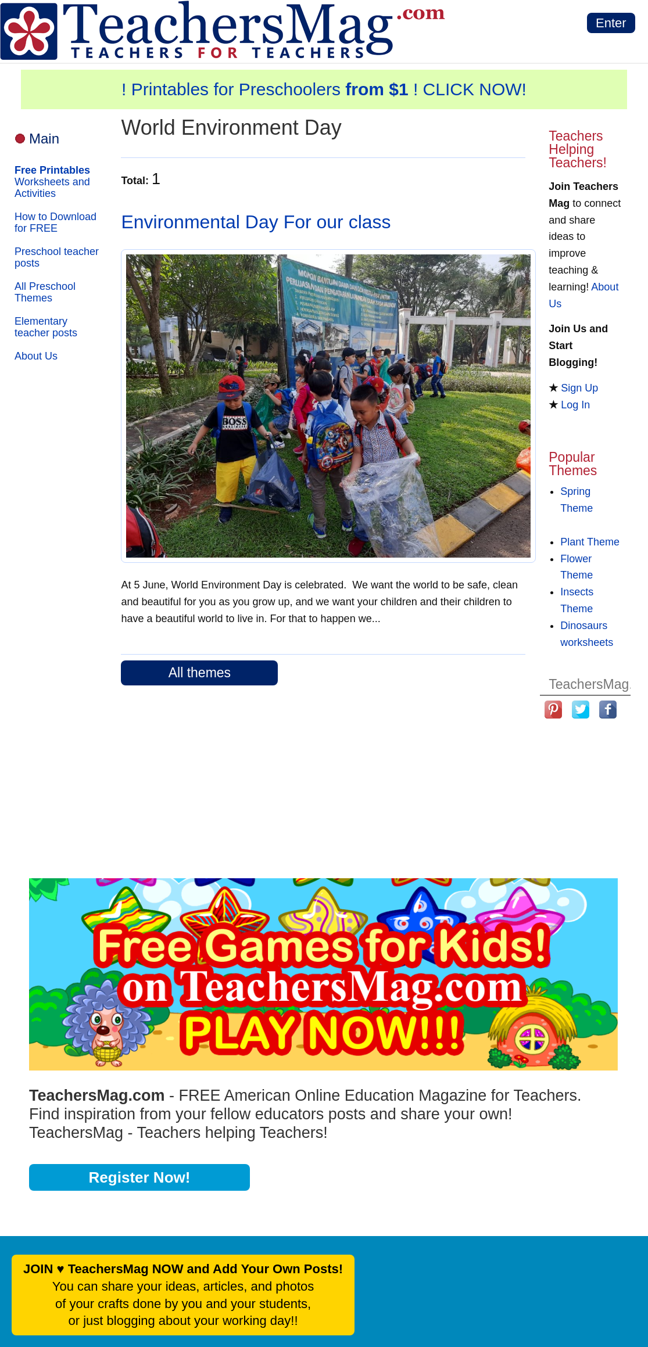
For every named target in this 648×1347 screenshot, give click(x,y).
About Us (36, 356)
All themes (200, 672)
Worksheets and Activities (52, 181)
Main (44, 138)
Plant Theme (590, 542)
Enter (611, 23)
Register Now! (140, 1177)
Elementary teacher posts (46, 327)
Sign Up (579, 388)
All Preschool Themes (45, 292)
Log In (575, 405)
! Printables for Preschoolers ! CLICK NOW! (324, 89)
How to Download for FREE (55, 222)
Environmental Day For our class (256, 221)
